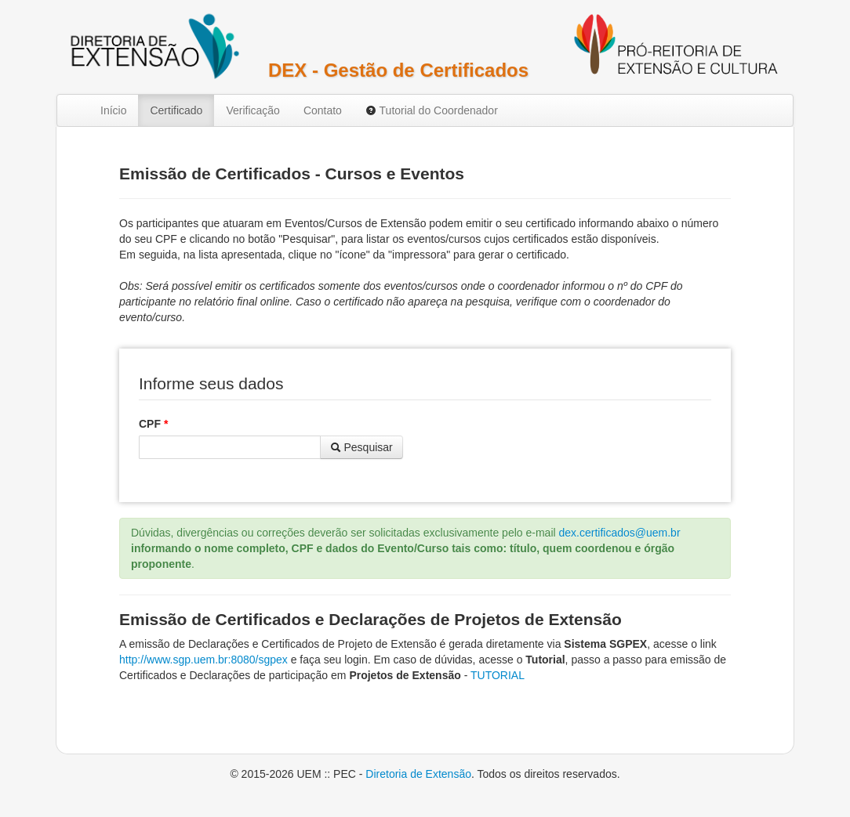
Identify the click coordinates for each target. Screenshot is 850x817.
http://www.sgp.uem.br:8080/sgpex (203, 659)
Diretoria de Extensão (418, 774)
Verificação (252, 110)
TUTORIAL (497, 675)
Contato (322, 110)
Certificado (176, 110)
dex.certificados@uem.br (620, 532)
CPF (153, 424)
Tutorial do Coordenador (431, 110)
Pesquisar (361, 447)
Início (113, 110)
